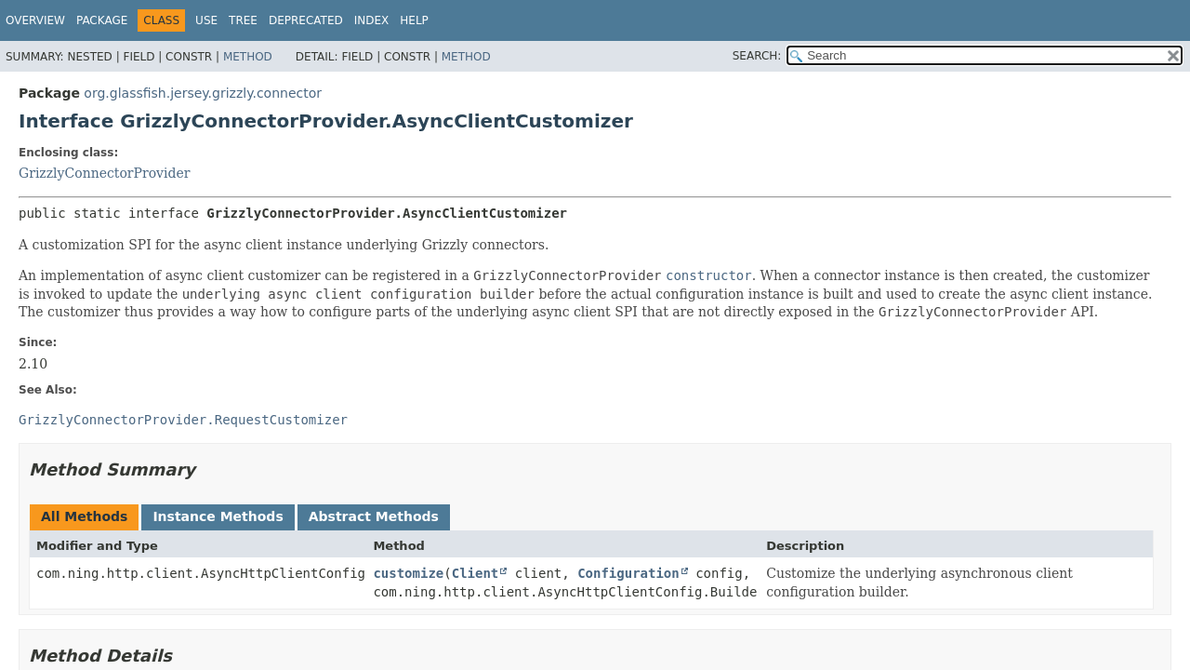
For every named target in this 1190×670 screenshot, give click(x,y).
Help (414, 20)
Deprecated (306, 20)
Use (206, 20)
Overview (35, 20)
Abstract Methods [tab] (374, 516)
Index (372, 20)
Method (247, 56)
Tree (243, 20)
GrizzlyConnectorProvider (104, 173)
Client (475, 573)
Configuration (628, 573)
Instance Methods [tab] (217, 516)
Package (101, 20)
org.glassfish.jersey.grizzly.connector (203, 93)
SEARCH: (757, 55)
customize (408, 573)
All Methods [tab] (84, 516)
